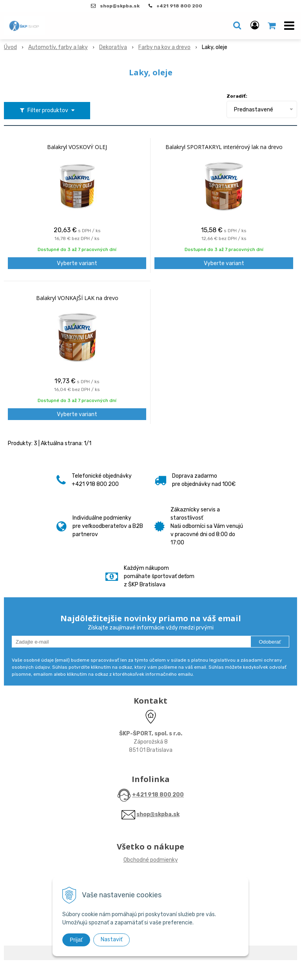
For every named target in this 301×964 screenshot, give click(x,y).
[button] (237, 25)
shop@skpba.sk (158, 814)
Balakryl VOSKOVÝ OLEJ (77, 147)
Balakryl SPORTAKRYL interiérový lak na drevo (224, 147)
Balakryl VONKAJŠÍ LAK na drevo (77, 298)
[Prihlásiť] (254, 25)
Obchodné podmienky (150, 860)
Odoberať (270, 642)
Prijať (76, 940)
